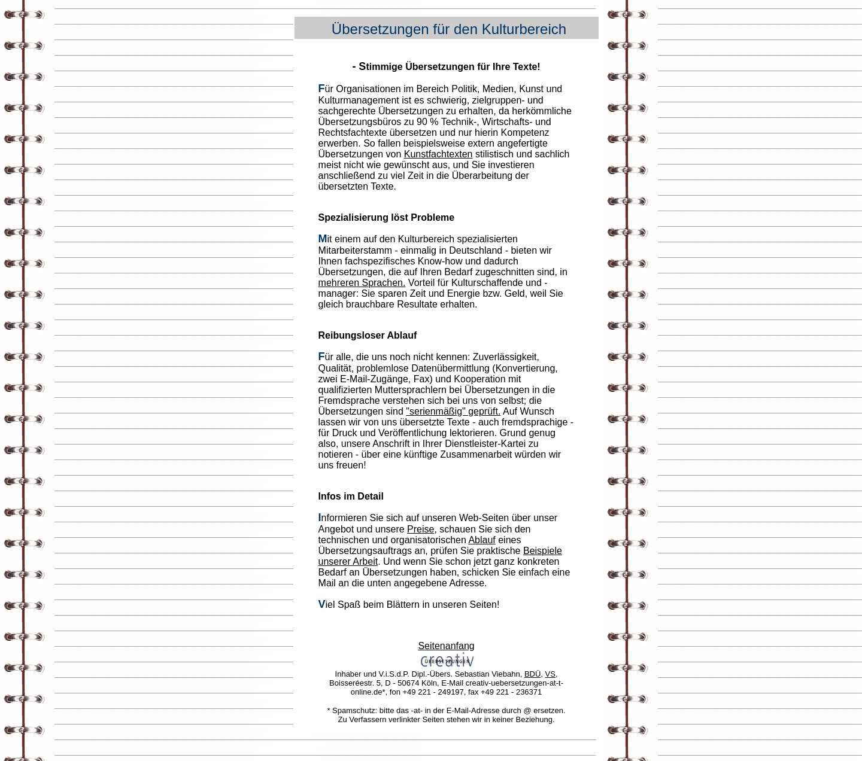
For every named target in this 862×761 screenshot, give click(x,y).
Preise (420, 529)
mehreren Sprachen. (362, 283)
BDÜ (532, 673)
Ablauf (481, 540)
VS (550, 673)
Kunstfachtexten (438, 154)
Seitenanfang (446, 646)
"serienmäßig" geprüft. (453, 411)
